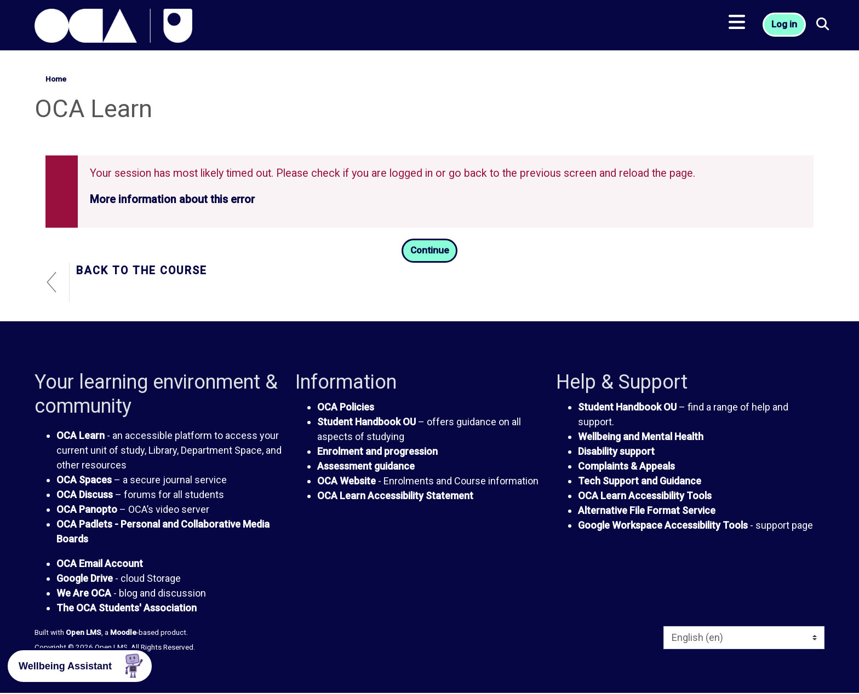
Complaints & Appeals (626, 466)
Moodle (123, 633)
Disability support (616, 452)
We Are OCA (83, 594)
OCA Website (346, 481)
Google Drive (84, 579)
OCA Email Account (99, 564)
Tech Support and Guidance (639, 481)
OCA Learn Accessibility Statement (395, 496)
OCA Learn (80, 436)
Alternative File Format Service (646, 511)
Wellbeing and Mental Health (640, 437)
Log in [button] (785, 27)
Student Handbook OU (366, 422)
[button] (825, 28)
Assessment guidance (366, 466)
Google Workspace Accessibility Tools (663, 525)
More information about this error (172, 199)
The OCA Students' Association (126, 609)
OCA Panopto (86, 510)
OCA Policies (345, 407)
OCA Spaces (84, 481)
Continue (429, 251)
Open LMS (83, 633)
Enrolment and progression (377, 452)
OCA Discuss (84, 495)
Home (55, 78)
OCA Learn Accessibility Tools (645, 496)
